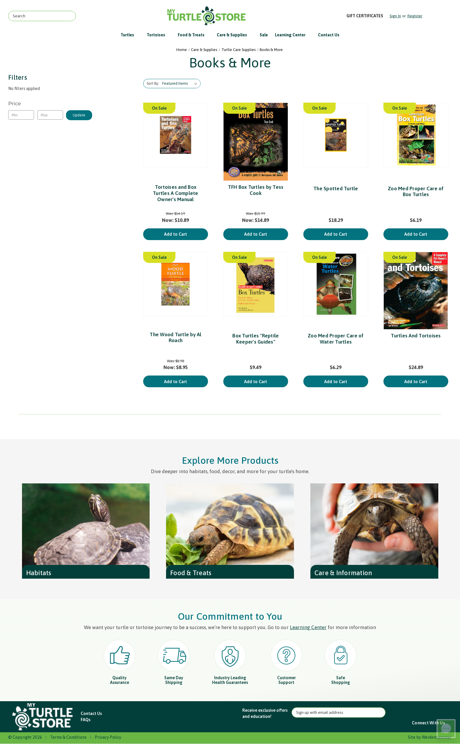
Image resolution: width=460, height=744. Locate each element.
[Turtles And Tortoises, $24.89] (415, 290)
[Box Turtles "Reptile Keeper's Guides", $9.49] (255, 284)
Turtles (130, 35)
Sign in (395, 15)
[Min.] (21, 115)
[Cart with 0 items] (437, 16)
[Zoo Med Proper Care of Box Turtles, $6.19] (415, 135)
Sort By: (153, 83)
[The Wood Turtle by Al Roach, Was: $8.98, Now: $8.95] (175, 284)
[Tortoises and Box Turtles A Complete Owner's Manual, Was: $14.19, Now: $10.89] (175, 135)
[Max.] (50, 115)
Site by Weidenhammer (430, 737)
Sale (264, 35)
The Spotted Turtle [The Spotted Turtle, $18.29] (335, 188)
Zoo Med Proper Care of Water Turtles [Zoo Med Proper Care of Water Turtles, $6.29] (336, 339)
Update (79, 115)
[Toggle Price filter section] (50, 103)
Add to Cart (175, 234)
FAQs (85, 719)
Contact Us (328, 35)
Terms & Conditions (68, 737)
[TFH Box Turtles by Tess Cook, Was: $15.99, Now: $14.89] (255, 142)
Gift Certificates (364, 15)
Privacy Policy (108, 737)
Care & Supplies (235, 35)
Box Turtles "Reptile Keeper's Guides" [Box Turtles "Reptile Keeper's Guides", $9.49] (255, 339)
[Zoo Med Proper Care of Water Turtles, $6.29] (335, 284)
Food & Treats (194, 35)
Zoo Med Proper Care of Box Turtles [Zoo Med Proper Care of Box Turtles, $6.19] (416, 192)
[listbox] (180, 83)
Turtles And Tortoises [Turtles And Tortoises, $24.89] (416, 336)
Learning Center (293, 35)
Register (414, 15)
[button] (43, 717)
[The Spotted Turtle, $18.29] (335, 135)
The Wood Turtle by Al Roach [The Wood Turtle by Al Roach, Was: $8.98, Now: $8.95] (175, 338)
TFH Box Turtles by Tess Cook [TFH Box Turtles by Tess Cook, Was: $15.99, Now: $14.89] (256, 190)
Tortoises (159, 35)
